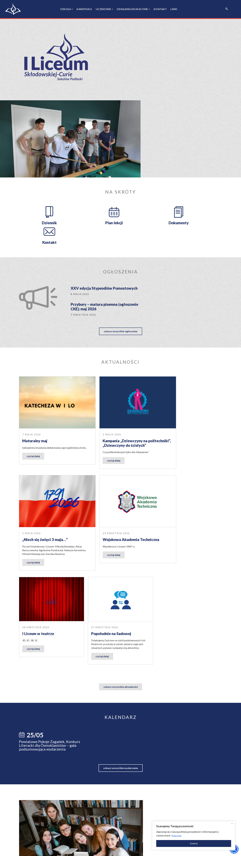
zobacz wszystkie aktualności (120, 475)
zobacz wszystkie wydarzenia (120, 555)
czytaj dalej (33, 345)
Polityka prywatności (146, 851)
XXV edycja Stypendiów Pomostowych (91, 196)
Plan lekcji (94, 142)
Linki (173, 9)
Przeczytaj (207, 835)
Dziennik (42, 142)
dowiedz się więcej (163, 649)
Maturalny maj (34, 326)
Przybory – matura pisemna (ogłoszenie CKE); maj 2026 (163, 196)
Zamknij (200, 843)
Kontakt (160, 9)
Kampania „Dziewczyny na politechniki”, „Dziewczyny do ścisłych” (116, 330)
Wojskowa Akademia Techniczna (50, 421)
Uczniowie (103, 9)
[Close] (231, 823)
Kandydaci (84, 9)
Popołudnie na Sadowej (180, 421)
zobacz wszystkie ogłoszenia (120, 224)
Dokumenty (146, 142)
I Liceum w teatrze (107, 421)
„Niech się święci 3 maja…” (183, 326)
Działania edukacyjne (132, 9)
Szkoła (65, 9)
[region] (200, 835)
